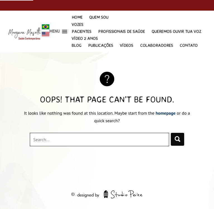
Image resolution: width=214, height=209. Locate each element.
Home (77, 17)
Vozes (77, 24)
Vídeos (126, 45)
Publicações (100, 45)
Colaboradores (156, 45)
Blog (76, 45)
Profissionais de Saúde (121, 31)
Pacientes (81, 31)
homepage (165, 113)
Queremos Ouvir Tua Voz (176, 31)
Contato (189, 45)
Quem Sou (98, 17)
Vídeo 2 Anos (85, 38)
